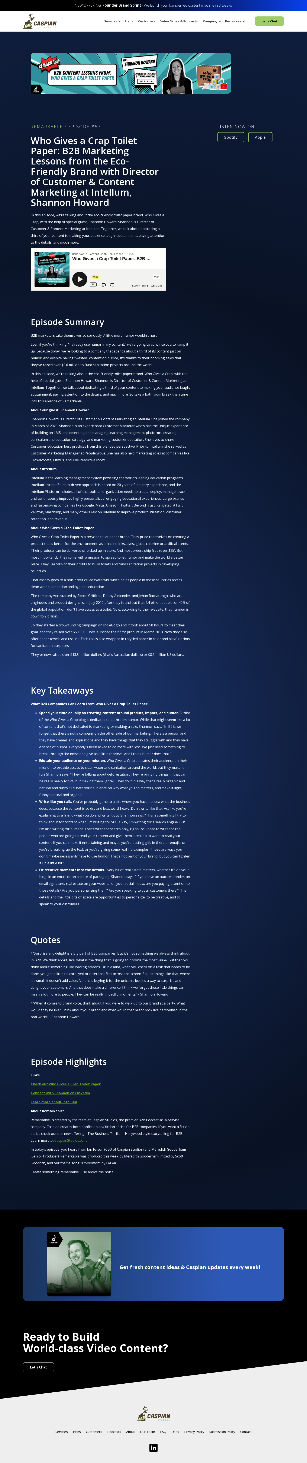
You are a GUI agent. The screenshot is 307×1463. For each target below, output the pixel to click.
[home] (40, 21)
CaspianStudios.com (70, 1140)
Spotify (230, 137)
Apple (260, 137)
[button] (112, 21)
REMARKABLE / (49, 127)
